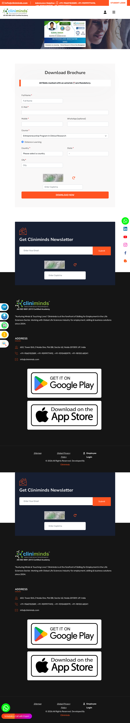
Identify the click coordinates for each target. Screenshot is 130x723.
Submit (101, 251)
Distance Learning (33, 142)
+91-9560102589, (68, 3)
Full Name (26, 95)
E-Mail (25, 107)
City (23, 160)
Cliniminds (65, 464)
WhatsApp (76, 118)
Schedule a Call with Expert (16, 716)
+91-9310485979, (63, 353)
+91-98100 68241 (80, 353)
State (70, 148)
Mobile (25, 118)
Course (25, 130)
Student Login (118, 3)
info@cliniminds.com (15, 3)
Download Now (65, 195)
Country (25, 148)
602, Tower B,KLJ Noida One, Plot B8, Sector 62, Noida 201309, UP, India (53, 347)
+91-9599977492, (87, 3)
